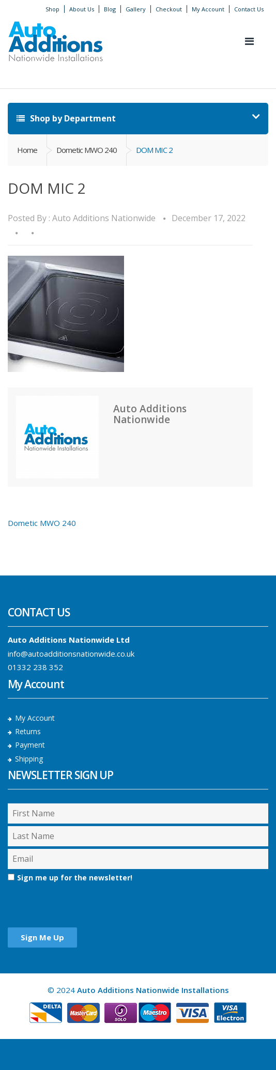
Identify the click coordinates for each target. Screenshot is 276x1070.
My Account (208, 9)
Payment (30, 745)
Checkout (169, 9)
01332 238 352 (35, 667)
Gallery (136, 9)
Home (27, 150)
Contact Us (249, 9)
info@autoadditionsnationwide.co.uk (71, 653)
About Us (81, 9)
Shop (52, 9)
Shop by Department (66, 118)
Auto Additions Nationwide (104, 218)
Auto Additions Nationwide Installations (153, 990)
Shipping (29, 759)
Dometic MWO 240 (86, 150)
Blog (110, 9)
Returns (28, 731)
